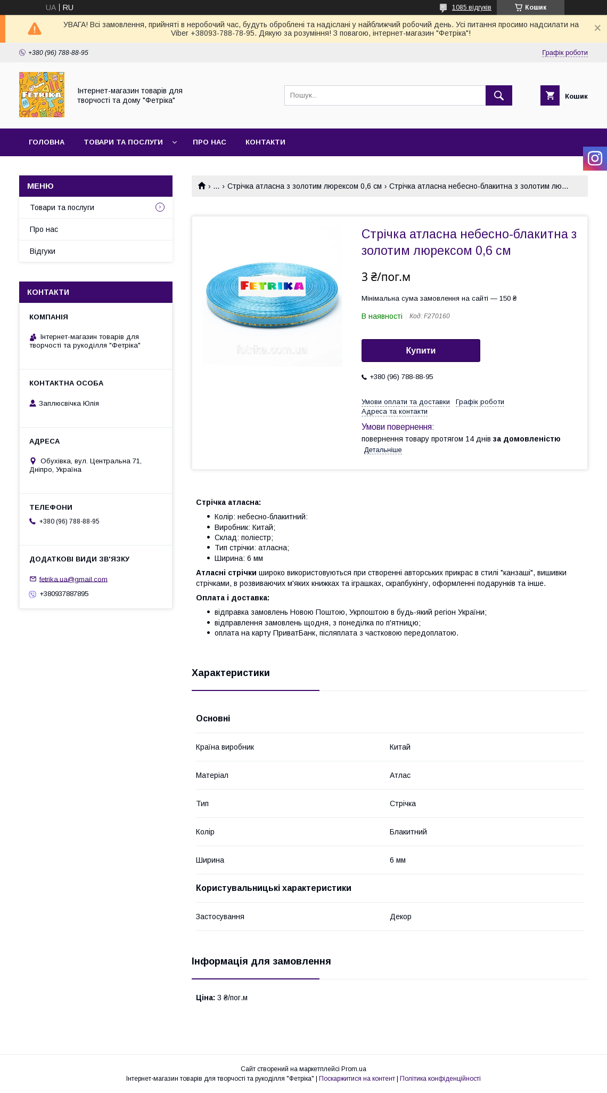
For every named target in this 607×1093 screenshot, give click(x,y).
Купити (421, 350)
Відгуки (42, 251)
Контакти (265, 142)
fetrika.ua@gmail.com (73, 579)
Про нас (209, 142)
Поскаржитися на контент (357, 1078)
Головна (46, 142)
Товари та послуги (123, 142)
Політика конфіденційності (440, 1078)
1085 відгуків (471, 7)
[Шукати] (499, 95)
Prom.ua (353, 1069)
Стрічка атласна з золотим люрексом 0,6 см (304, 186)
